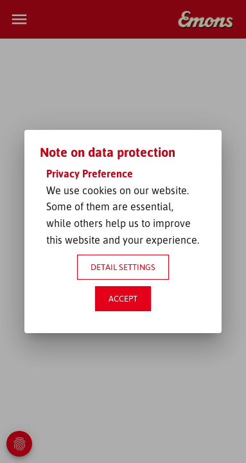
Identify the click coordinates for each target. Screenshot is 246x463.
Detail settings (123, 267)
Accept (123, 298)
